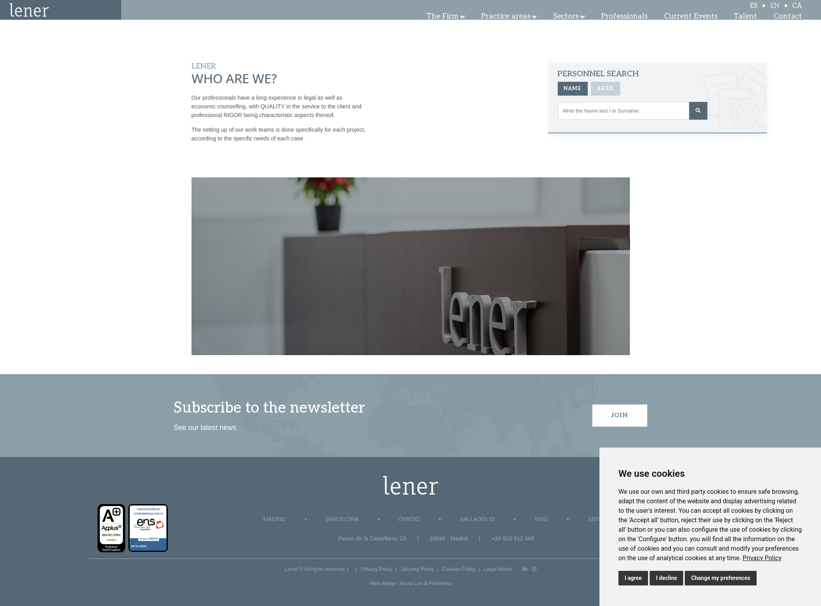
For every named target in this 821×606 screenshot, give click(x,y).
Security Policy (417, 569)
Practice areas (505, 27)
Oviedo (409, 519)
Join (619, 415)
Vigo (541, 519)
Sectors (566, 27)
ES (753, 13)
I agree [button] (633, 578)
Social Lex (411, 583)
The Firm (442, 27)
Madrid (274, 519)
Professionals (624, 27)
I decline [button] (666, 578)
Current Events (691, 27)
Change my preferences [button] (720, 578)
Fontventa (440, 583)
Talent (745, 27)
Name (632, 88)
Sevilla (598, 519)
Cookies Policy (458, 569)
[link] (762, 558)
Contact (788, 27)
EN (775, 13)
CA (797, 13)
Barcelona (342, 519)
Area (665, 88)
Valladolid (477, 519)
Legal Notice (498, 569)
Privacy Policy (762, 558)
